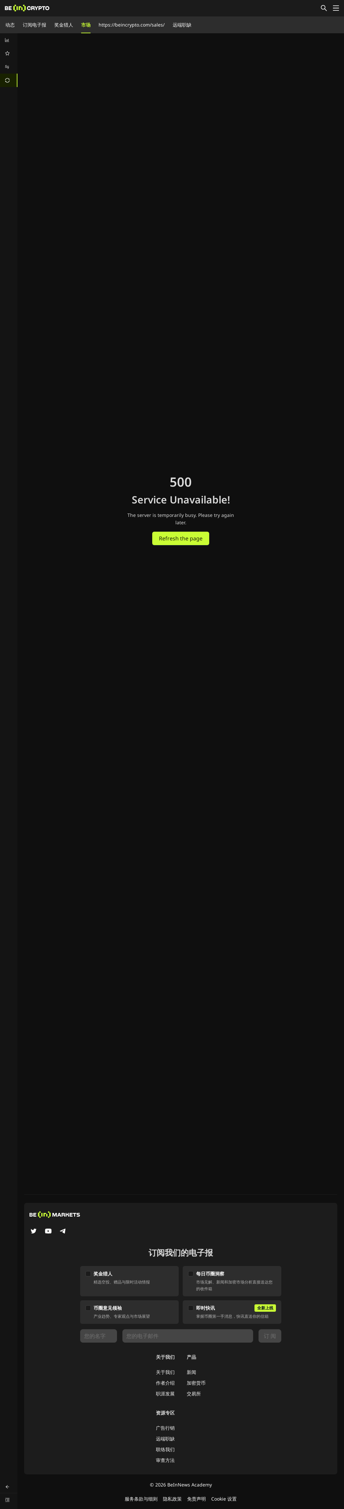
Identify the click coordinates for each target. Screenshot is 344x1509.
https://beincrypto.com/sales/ (132, 25)
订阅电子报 (34, 25)
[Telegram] (63, 1231)
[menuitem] (8, 40)
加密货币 (196, 1383)
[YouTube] (48, 1231)
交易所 (194, 1393)
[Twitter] (34, 1231)
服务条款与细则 (141, 1499)
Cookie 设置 (224, 1499)
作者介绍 (165, 1383)
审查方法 (165, 1460)
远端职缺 (182, 25)
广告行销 (165, 1428)
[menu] (8, 60)
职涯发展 (165, 1393)
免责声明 (196, 1499)
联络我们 (165, 1449)
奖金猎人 (63, 25)
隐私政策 (172, 1499)
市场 (86, 25)
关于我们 (165, 1372)
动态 (10, 25)
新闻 (191, 1372)
